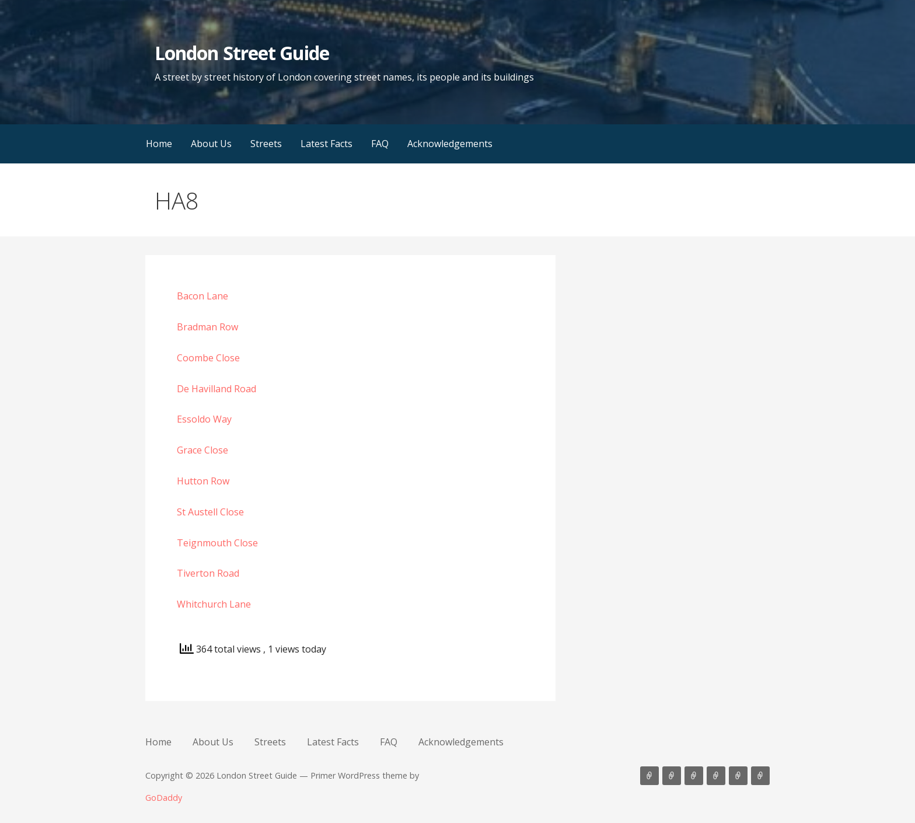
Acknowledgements (450, 143)
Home (159, 143)
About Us (211, 143)
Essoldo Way (204, 419)
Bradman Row (207, 326)
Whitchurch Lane (214, 604)
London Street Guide (242, 52)
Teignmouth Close (217, 542)
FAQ (380, 143)
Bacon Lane (202, 296)
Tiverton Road (208, 573)
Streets (266, 143)
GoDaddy (163, 797)
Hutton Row (203, 481)
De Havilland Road (216, 388)
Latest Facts (326, 143)
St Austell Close (210, 511)
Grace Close (202, 450)
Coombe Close (208, 357)
